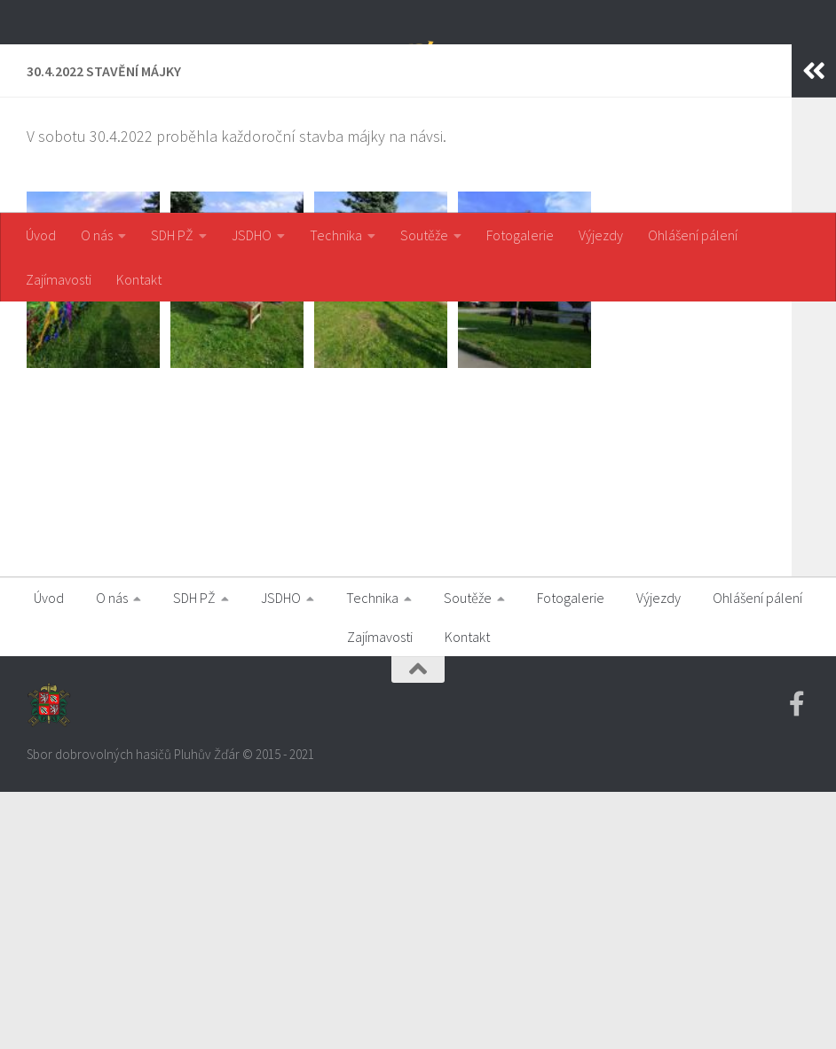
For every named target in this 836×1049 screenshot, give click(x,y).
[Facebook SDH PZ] (797, 961)
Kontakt (139, 279)
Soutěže (424, 235)
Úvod (41, 235)
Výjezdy (601, 235)
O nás (97, 235)
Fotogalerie (520, 235)
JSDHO (252, 235)
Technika (336, 235)
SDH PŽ (172, 235)
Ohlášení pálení (692, 235)
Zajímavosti (58, 279)
